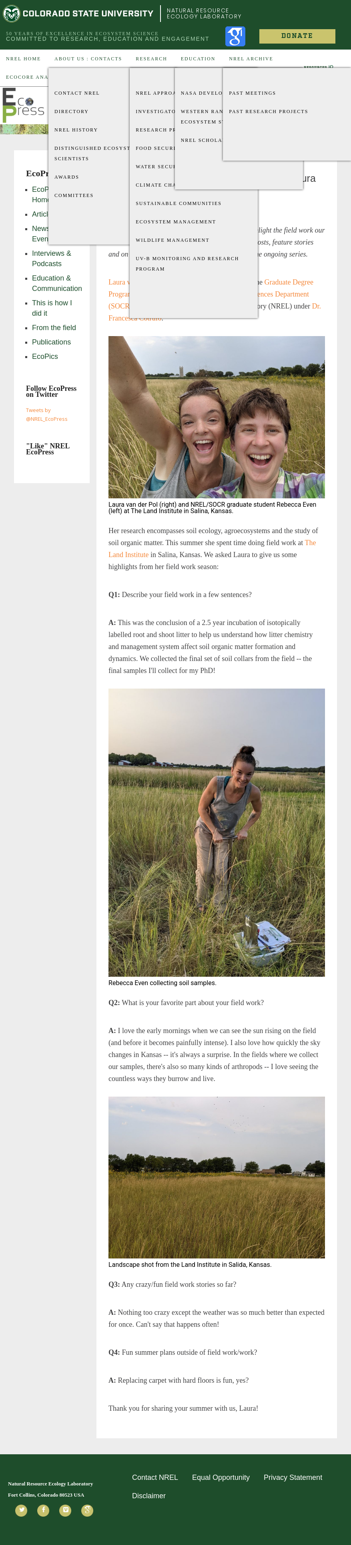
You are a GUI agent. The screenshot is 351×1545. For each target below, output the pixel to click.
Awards (66, 177)
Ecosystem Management (176, 222)
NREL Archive (251, 59)
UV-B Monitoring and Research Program (187, 264)
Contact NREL (77, 93)
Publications (51, 342)
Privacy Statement (293, 1477)
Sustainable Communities (179, 203)
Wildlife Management (172, 240)
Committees (74, 195)
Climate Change (162, 185)
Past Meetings (252, 93)
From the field (54, 328)
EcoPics (45, 356)
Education (198, 59)
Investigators (159, 111)
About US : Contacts (88, 59)
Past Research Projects (268, 111)
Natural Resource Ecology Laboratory (204, 13)
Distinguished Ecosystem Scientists (96, 153)
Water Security (162, 166)
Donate (297, 36)
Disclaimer (149, 1496)
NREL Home (23, 59)
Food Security (160, 148)
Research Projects (167, 130)
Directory (71, 111)
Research (151, 59)
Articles (44, 214)
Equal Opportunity (221, 1477)
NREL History (76, 130)
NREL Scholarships (212, 140)
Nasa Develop (204, 93)
